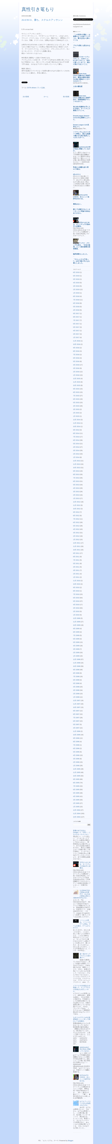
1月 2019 (76, 293)
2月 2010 (76, 611)
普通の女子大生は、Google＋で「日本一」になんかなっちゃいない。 (82, 832)
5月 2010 (76, 601)
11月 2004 (76, 813)
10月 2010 (76, 584)
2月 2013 (76, 495)
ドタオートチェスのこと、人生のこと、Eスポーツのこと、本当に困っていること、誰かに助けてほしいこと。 (81, 60)
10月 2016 (76, 344)
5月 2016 (76, 361)
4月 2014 (76, 447)
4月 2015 (76, 406)
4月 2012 (76, 529)
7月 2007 (76, 717)
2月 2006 (76, 762)
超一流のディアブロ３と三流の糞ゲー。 (85, 955)
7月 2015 (76, 396)
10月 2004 (76, 817)
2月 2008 (76, 693)
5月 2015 (76, 402)
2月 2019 (76, 289)
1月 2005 (76, 807)
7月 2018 (76, 300)
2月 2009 (76, 652)
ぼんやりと (77, 174)
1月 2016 (76, 375)
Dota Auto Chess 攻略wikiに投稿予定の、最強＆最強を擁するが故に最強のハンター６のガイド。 (81, 77)
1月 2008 (76, 697)
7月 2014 (76, 437)
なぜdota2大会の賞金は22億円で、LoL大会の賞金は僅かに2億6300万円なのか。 (82, 894)
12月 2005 (76, 769)
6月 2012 (76, 522)
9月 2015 (76, 389)
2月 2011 (76, 574)
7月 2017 (76, 320)
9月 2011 (76, 553)
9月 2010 (76, 587)
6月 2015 (76, 399)
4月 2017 (76, 330)
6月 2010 (76, 598)
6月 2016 (76, 358)
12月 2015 (76, 378)
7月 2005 (76, 786)
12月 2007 (76, 700)
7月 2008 (76, 676)
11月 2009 (76, 622)
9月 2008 (76, 670)
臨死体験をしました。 (81, 254)
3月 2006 (76, 759)
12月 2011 (76, 543)
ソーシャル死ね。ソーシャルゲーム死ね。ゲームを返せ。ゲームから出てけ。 (82, 924)
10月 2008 (76, 666)
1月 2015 (76, 416)
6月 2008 (76, 680)
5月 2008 (76, 683)
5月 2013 (76, 485)
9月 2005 (76, 779)
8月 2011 (76, 556)
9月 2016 (76, 348)
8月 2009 (76, 632)
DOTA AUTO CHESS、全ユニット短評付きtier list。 (81, 197)
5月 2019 (76, 279)
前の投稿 (66, 96)
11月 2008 (76, 663)
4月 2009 (76, 646)
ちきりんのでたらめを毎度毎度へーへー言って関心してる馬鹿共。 (81, 1019)
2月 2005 (76, 803)
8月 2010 (76, 591)
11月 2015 (76, 382)
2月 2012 (76, 536)
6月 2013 (76, 481)
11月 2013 (76, 464)
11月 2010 (76, 580)
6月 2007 (76, 721)
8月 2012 (76, 515)
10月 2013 (76, 467)
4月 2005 (76, 796)
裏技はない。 (77, 204)
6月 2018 (76, 303)
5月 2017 (76, 327)
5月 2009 (76, 642)
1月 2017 (76, 337)
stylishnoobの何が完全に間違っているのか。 (81, 149)
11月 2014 (76, 423)
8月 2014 (76, 433)
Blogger (70, 1140)
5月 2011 (76, 563)
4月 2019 (76, 282)
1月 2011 (76, 577)
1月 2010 (76, 615)
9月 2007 (76, 711)
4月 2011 (76, 567)
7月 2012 (76, 519)
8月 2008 (76, 673)
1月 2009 (76, 656)
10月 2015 (76, 385)
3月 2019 (76, 286)
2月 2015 (76, 413)
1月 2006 (76, 765)
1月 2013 (76, 498)
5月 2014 (76, 443)
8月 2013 (76, 474)
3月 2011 (76, 570)
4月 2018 (76, 310)
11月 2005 (76, 772)
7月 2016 (76, 354)
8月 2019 (76, 272)
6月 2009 (76, 639)
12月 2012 (76, 502)
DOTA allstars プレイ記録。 (36, 88)
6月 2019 (76, 276)
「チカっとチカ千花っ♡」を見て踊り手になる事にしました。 (81, 261)
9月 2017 (76, 313)
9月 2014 (76, 430)
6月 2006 (76, 748)
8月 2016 (76, 351)
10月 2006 (76, 735)
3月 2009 (76, 649)
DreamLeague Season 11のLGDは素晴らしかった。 (81, 117)
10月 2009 (76, 625)
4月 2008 (76, 687)
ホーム (46, 96)
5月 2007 (76, 724)
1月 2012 (76, 539)
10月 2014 (76, 426)
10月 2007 (76, 707)
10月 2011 (76, 550)
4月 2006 (76, 755)
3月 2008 (76, 690)
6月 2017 (76, 324)
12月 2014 (76, 419)
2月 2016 (76, 372)
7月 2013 (76, 478)
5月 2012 (76, 526)
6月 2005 (76, 789)
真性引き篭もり (38, 9)
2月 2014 (76, 454)
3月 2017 (76, 334)
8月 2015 (76, 392)
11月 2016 (76, 341)
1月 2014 (76, 457)
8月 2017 (76, 317)
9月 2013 (76, 471)
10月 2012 (76, 509)
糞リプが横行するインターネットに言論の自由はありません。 (81, 211)
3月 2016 (76, 368)
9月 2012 (76, 512)
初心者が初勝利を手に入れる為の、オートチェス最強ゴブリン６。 (81, 108)
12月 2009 (76, 618)
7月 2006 (76, 745)
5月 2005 (76, 793)
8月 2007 (76, 714)
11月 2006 (76, 731)
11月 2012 (76, 505)
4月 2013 (76, 488)
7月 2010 (76, 594)
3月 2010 (76, 608)
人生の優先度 (77, 86)
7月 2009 (76, 635)
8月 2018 (76, 296)
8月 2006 (76, 741)
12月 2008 (76, 659)
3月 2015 (76, 409)
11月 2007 (76, 704)
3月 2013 (76, 491)
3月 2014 (76, 450)
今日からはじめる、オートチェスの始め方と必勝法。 (81, 224)
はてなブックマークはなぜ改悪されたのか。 (85, 1103)
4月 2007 (76, 728)
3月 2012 (76, 533)
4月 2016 (76, 365)
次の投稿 (26, 96)
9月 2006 (76, 738)
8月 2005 (76, 783)
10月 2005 (76, 776)
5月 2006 (76, 752)
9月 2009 (76, 628)
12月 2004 (76, 810)
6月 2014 (76, 440)
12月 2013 (76, 461)
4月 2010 (76, 604)
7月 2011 (76, 560)
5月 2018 (76, 306)
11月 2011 (76, 546)
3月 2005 (76, 800)
